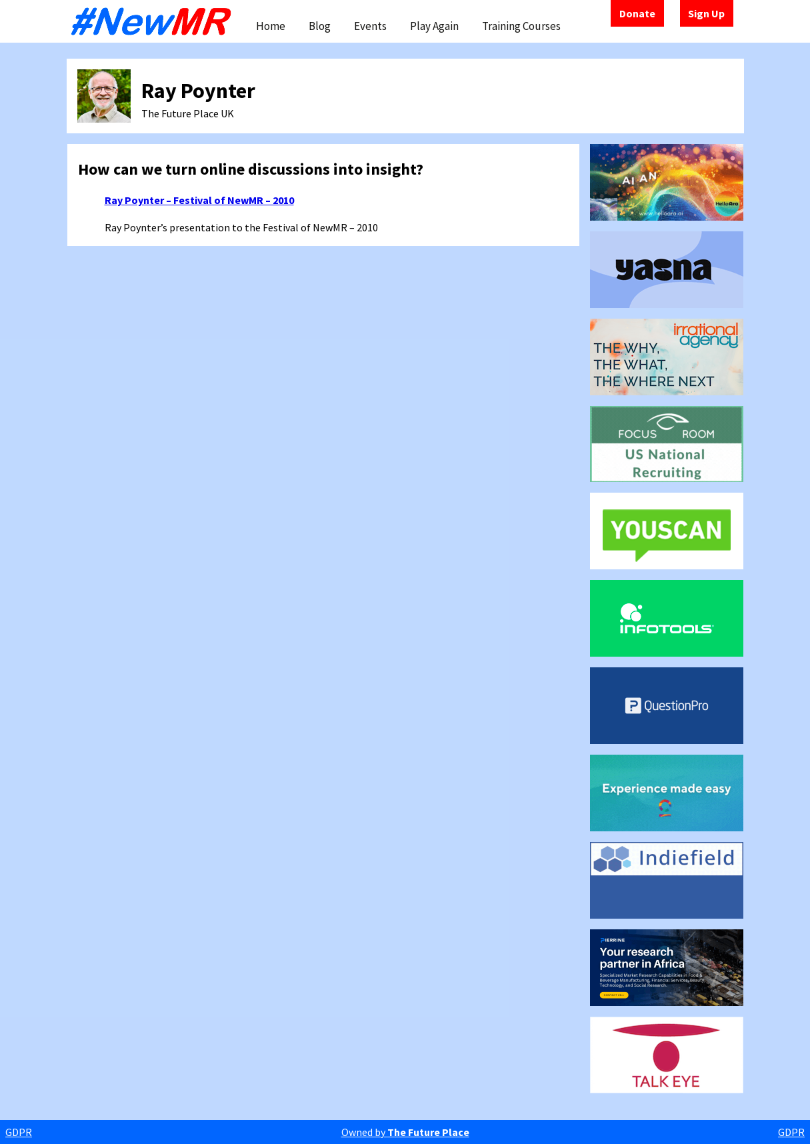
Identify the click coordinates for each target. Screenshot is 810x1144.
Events (370, 26)
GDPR (18, 1132)
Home (270, 26)
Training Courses (521, 26)
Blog (320, 26)
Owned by (405, 1132)
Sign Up (706, 13)
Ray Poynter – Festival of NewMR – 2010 (199, 200)
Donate (637, 13)
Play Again (434, 26)
